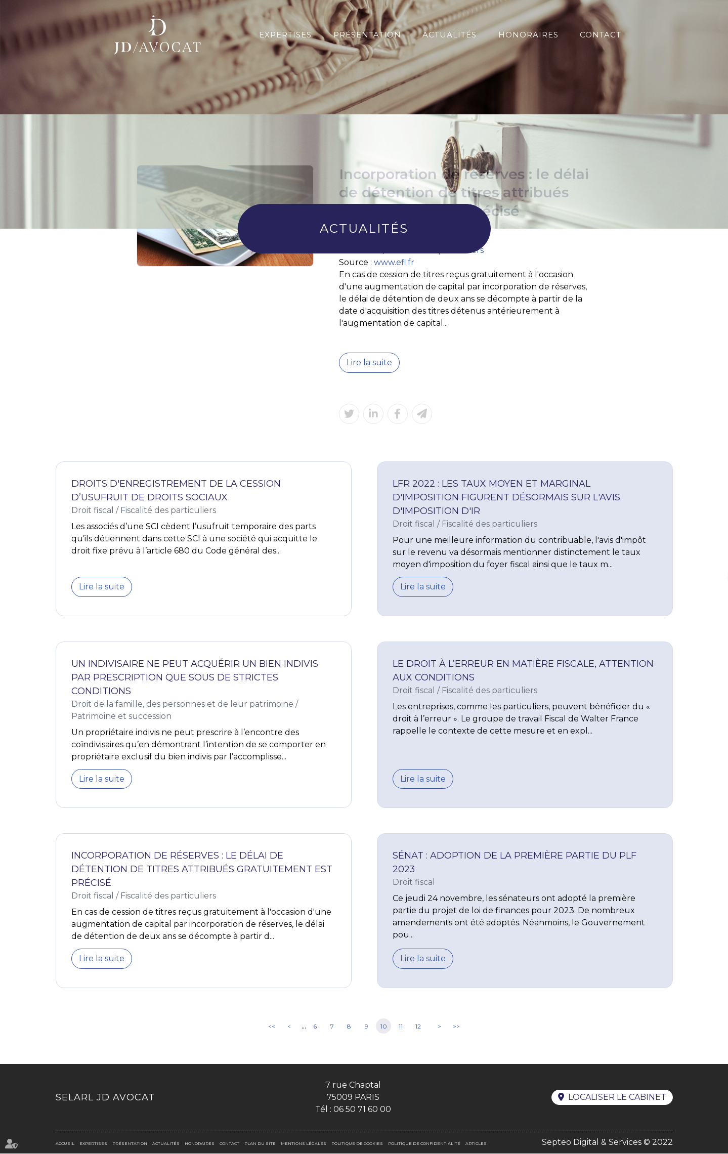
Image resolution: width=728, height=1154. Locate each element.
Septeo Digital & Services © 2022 (607, 1142)
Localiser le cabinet (617, 1098)
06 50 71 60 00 (362, 1110)
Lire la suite (369, 362)
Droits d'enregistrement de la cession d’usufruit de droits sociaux (176, 490)
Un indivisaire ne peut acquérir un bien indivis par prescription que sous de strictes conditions (194, 677)
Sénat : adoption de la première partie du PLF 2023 (514, 862)
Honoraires (528, 34)
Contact (600, 34)
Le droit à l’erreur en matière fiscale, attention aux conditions (523, 670)
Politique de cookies (357, 1143)
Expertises (285, 34)
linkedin (708, 577)
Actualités (449, 34)
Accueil (65, 1143)
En (701, 22)
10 (383, 1027)
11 (401, 1027)
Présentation (367, 34)
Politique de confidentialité (424, 1143)
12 (418, 1027)
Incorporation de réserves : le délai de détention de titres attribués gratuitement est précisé (201, 869)
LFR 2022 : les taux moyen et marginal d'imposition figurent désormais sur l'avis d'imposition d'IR (506, 497)
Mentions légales (303, 1143)
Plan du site (260, 1143)
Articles (476, 1143)
